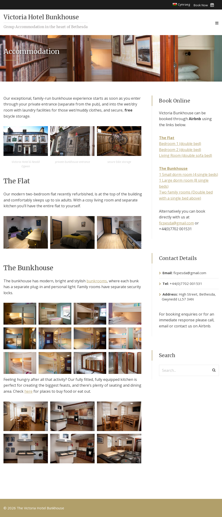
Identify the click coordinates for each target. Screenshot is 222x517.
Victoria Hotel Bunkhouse (41, 17)
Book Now (204, 5)
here (28, 391)
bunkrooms (96, 280)
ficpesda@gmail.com (176, 223)
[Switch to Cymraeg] (181, 4)
